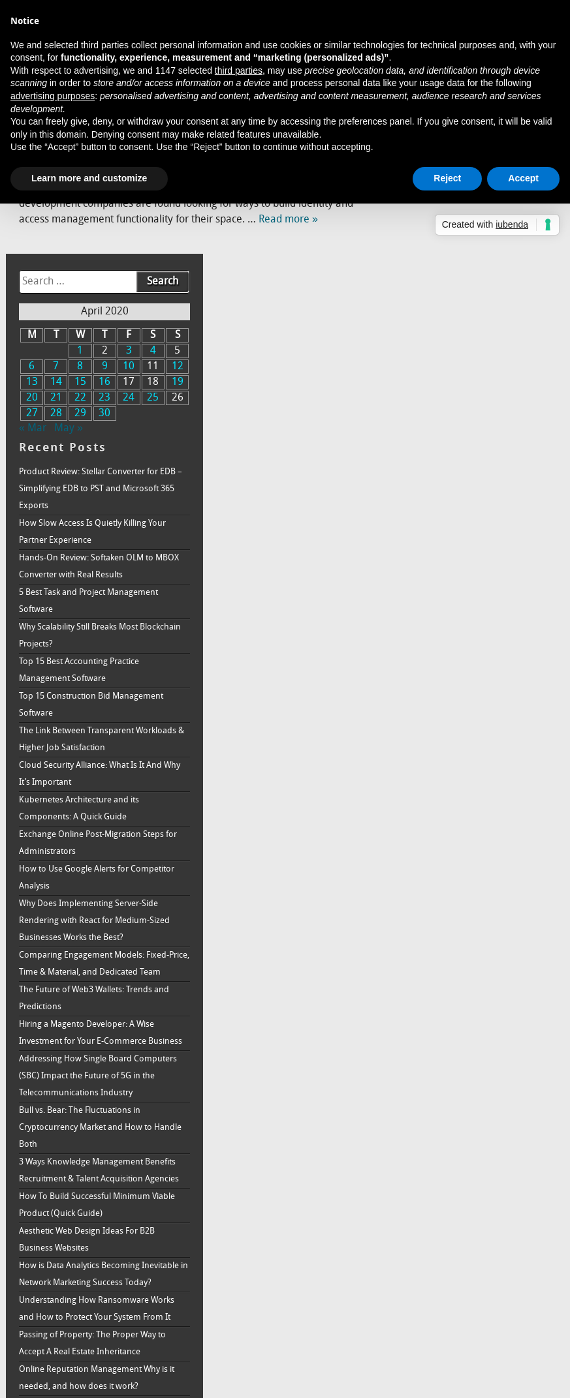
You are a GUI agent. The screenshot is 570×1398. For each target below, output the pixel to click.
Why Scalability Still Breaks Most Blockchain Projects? (458, 477)
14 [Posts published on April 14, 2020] (432, 224)
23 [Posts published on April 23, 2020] (475, 239)
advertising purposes (52, 96)
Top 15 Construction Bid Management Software (471, 546)
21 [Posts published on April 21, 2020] (432, 239)
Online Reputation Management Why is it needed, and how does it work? (473, 1304)
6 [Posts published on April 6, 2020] (410, 208)
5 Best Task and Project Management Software (468, 442)
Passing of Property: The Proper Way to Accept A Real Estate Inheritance (472, 1270)
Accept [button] (523, 178)
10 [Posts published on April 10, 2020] (496, 208)
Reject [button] (447, 178)
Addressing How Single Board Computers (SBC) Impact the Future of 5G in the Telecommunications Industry (473, 951)
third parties (238, 70)
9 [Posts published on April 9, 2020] (475, 208)
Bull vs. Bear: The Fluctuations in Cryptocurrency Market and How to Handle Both (465, 1003)
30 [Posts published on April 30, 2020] (475, 255)
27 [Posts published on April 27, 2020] (411, 255)
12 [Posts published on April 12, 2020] (539, 208)
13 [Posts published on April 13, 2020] (411, 224)
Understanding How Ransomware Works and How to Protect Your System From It (472, 1227)
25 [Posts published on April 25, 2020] (518, 239)
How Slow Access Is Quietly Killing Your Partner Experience (472, 373)
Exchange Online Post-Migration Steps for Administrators (471, 684)
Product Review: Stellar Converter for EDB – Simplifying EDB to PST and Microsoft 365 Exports (468, 330)
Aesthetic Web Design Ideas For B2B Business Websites (467, 1132)
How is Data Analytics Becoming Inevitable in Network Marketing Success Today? (459, 1175)
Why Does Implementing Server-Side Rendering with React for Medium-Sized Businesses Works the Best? (474, 762)
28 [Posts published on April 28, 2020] (432, 255)
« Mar (412, 270)
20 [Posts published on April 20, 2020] (411, 239)
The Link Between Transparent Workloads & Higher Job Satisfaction (467, 581)
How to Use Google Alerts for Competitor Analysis (454, 719)
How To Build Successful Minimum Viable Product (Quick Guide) (464, 1097)
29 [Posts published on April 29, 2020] (453, 255)
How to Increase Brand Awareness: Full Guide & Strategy (473, 1339)
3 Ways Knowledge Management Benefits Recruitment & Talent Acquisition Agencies (461, 1054)
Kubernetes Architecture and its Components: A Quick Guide (459, 650)
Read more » (288, 220)
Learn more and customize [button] (89, 178)
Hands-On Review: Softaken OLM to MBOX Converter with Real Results (466, 408)
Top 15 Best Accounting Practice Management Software (459, 511)
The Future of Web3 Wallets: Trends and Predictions (474, 857)
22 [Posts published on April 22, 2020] (453, 239)
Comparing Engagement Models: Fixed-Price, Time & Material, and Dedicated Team (474, 814)
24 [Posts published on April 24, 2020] (496, 239)
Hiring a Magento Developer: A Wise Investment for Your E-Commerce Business (466, 900)
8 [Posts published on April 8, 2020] (453, 208)
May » (448, 270)
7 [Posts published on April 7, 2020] (432, 208)
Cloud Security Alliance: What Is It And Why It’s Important (470, 615)
